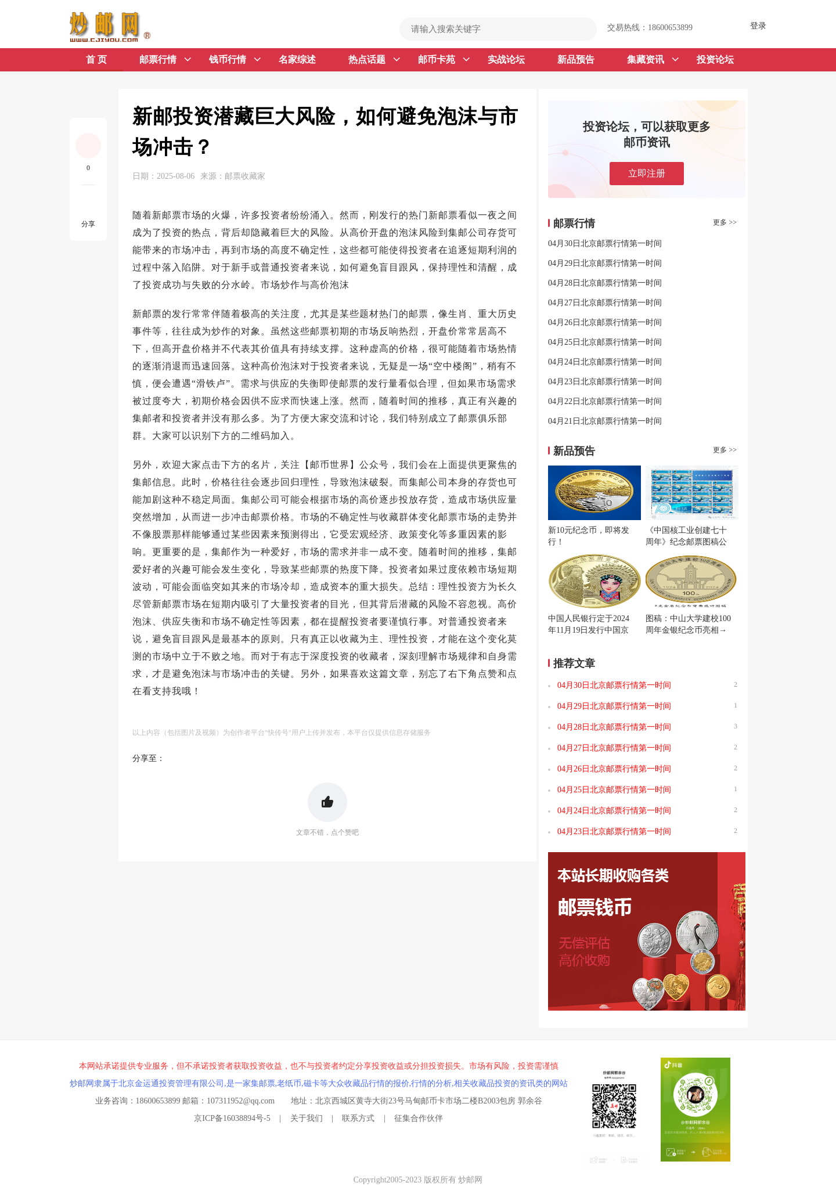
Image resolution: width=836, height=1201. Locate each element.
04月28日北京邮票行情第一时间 (605, 283)
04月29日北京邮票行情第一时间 (605, 263)
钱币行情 (235, 59)
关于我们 (306, 1118)
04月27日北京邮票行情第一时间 (605, 302)
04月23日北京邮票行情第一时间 (605, 381)
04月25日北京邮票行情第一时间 (605, 342)
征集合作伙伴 (418, 1118)
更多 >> (725, 222)
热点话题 (374, 59)
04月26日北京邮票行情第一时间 (605, 322)
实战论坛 (506, 59)
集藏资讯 (653, 59)
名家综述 (297, 59)
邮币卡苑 (444, 59)
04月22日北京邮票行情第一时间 (605, 401)
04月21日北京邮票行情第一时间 (605, 421)
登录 (758, 25)
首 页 (96, 59)
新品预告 (575, 59)
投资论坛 (715, 59)
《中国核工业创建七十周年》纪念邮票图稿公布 (686, 542)
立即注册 (646, 173)
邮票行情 (165, 59)
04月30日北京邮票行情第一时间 (605, 243)
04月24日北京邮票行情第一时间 (605, 362)
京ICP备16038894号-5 (232, 1118)
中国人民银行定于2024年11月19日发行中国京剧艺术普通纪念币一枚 (588, 630)
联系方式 (358, 1118)
